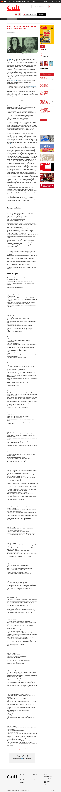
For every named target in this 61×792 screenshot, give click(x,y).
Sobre (34, 779)
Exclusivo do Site (15, 21)
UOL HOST (18, 1)
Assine (45, 53)
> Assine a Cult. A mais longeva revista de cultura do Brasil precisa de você (22, 749)
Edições (22, 774)
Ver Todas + (44, 68)
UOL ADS (33, 1)
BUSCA (44, 1)
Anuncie (35, 774)
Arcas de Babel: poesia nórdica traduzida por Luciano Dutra (44, 86)
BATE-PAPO (51, 1)
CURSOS (28, 1)
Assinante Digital (31, 14)
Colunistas (23, 779)
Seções (22, 782)
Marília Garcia (32, 86)
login (22, 758)
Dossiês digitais (24, 777)
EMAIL (58, 1)
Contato (35, 777)
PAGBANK (24, 1)
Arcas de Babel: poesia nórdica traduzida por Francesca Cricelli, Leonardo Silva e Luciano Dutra (45, 111)
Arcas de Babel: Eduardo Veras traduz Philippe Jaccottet (44, 93)
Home (8, 21)
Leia (44, 49)
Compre (46, 56)
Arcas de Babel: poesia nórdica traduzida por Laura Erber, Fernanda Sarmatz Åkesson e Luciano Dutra (45, 101)
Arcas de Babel (14, 80)
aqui (11, 143)
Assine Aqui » (41, 14)
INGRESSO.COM (12, 1)
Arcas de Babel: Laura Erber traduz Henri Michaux (44, 79)
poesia (9, 59)
